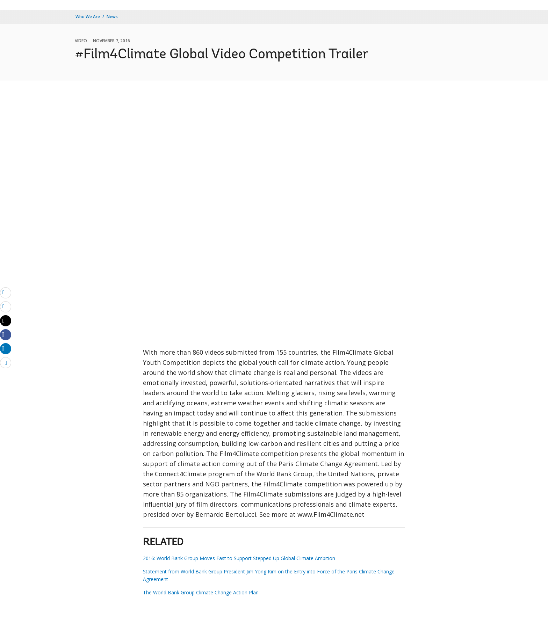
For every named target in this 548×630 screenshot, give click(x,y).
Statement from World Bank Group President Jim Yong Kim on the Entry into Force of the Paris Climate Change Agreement (269, 575)
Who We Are (87, 17)
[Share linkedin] (5, 348)
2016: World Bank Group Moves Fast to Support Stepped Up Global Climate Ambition (239, 558)
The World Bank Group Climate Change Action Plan (201, 592)
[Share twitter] (5, 321)
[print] (5, 306)
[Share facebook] (5, 334)
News (112, 17)
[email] (5, 292)
